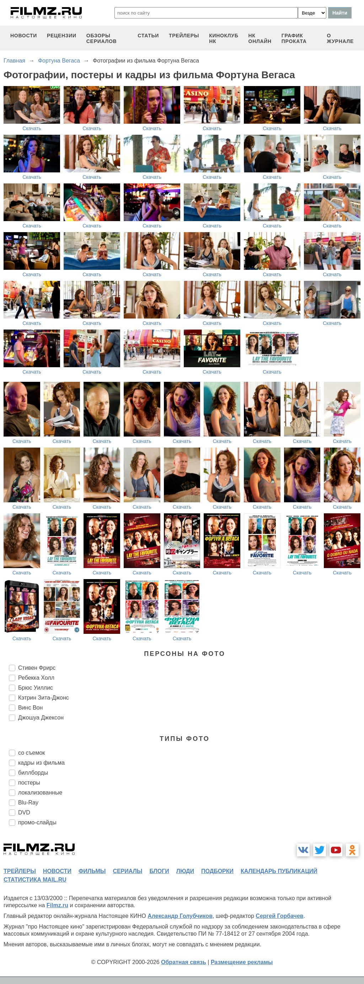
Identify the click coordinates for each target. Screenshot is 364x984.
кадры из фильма (41, 763)
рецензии (61, 35)
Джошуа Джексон (41, 718)
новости (23, 35)
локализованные (40, 793)
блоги (159, 871)
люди (185, 871)
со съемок (31, 753)
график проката (294, 38)
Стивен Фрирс (36, 668)
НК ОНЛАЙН (260, 38)
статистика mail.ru (35, 880)
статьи (148, 35)
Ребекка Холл (36, 678)
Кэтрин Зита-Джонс (43, 698)
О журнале (340, 38)
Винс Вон (30, 708)
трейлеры (184, 35)
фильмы (92, 871)
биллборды (33, 773)
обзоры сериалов (101, 38)
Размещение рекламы (242, 962)
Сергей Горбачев (279, 916)
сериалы (127, 871)
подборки (217, 871)
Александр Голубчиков (180, 916)
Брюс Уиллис (35, 688)
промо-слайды (37, 822)
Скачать (31, 128)
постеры (29, 783)
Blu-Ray (28, 803)
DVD (24, 812)
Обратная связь (183, 962)
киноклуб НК (223, 38)
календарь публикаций (279, 871)
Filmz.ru (57, 905)
